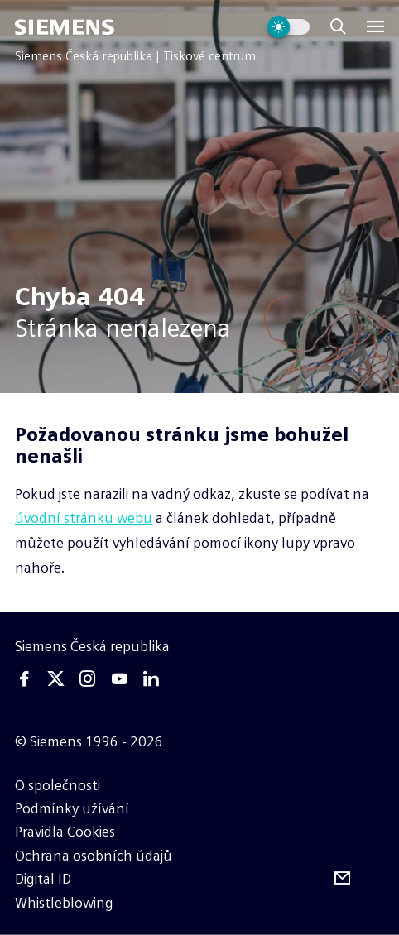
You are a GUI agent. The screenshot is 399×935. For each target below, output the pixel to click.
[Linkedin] (150, 678)
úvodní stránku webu (83, 518)
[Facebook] (24, 678)
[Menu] (375, 27)
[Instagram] (87, 678)
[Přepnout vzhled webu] (288, 27)
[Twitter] (56, 678)
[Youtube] (119, 678)
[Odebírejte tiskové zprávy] (342, 878)
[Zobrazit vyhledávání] (338, 26)
